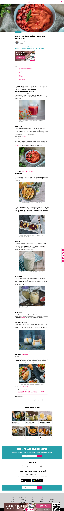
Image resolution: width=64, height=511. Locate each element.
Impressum (51, 501)
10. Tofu (20, 80)
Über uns (41, 497)
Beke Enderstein (24, 41)
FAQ (32, 497)
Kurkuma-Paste (28, 437)
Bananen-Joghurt (24, 354)
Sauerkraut (17, 282)
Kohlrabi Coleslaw (15, 437)
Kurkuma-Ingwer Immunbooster (45, 422)
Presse (42, 499)
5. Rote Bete (21, 73)
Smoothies (17, 145)
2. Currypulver (21, 69)
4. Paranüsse (21, 72)
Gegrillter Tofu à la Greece (26, 386)
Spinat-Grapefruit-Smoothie (26, 319)
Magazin (12, 501)
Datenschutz (51, 499)
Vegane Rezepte (22, 502)
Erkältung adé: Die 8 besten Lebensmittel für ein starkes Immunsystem (30, 391)
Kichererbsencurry (15, 422)
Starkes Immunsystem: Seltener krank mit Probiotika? (27, 392)
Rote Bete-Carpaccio (30, 211)
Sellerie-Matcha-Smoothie (30, 422)
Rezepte (12, 499)
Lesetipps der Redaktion (23, 82)
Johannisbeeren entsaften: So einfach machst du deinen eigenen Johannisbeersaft (32, 394)
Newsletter (32, 501)
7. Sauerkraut (21, 76)
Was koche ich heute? (22, 497)
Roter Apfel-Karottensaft (29, 123)
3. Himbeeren (21, 71)
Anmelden (39, 455)
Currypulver (23, 136)
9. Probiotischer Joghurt (23, 79)
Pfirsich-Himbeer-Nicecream (27, 171)
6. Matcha (20, 75)
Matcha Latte (42, 247)
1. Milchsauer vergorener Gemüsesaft (25, 68)
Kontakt (32, 499)
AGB (51, 497)
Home (13, 497)
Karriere (41, 501)
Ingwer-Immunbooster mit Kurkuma (46, 437)
